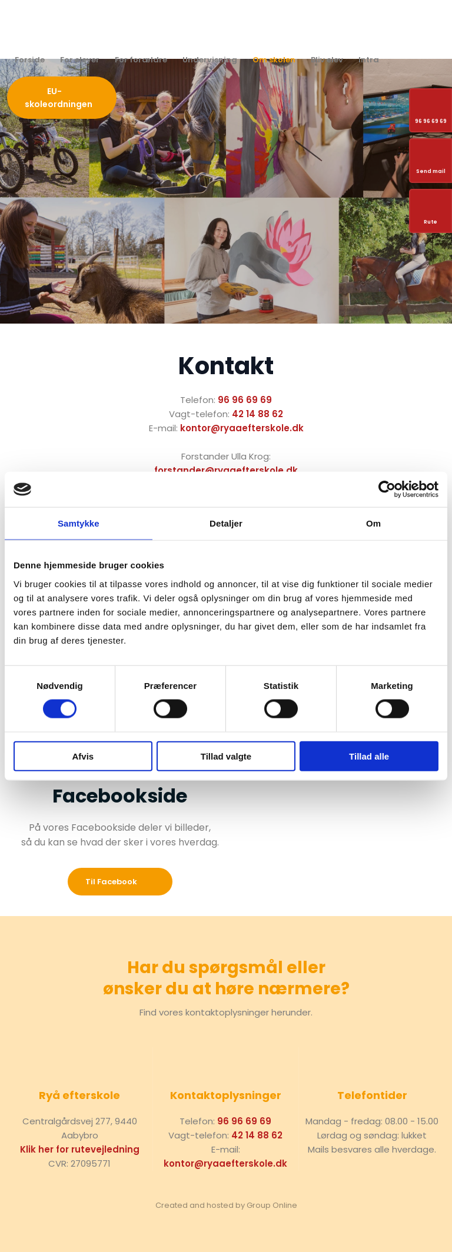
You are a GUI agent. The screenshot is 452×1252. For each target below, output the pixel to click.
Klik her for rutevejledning (79, 1149)
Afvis (83, 756)
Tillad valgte (226, 756)
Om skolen (273, 59)
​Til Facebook (111, 881)
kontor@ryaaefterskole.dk (242, 428)
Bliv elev (327, 59)
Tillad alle (369, 756)
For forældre (141, 59)
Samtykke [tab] (78, 523)
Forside (30, 59)
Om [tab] (373, 523)
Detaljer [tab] (226, 523)
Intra (368, 59)
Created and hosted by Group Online (226, 1205)
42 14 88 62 (257, 414)
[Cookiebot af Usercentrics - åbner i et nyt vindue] (386, 489)
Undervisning (209, 59)
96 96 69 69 (245, 400)
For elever (79, 59)
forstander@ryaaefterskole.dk (226, 470)
